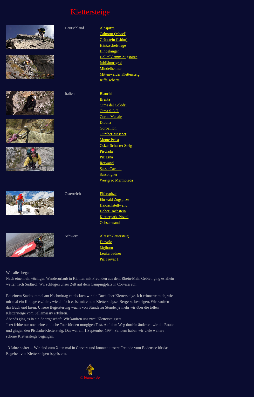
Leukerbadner (110, 253)
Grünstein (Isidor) (114, 40)
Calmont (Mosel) (113, 34)
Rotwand (107, 163)
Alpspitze (107, 28)
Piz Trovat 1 (109, 259)
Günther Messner (113, 134)
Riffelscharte (110, 80)
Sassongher (108, 174)
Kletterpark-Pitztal (114, 217)
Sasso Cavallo (111, 169)
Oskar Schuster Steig (116, 145)
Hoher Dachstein (113, 211)
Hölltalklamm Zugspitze (118, 57)
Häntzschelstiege (113, 45)
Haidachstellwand (114, 205)
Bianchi (106, 93)
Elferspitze (108, 194)
